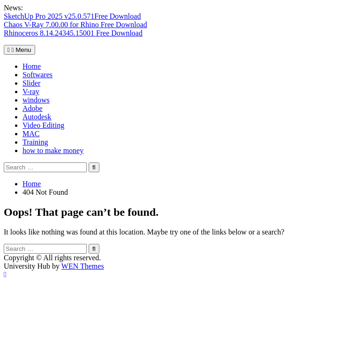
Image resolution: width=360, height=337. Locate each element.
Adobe (32, 108)
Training (35, 142)
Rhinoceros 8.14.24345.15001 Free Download (73, 33)
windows (36, 100)
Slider (31, 83)
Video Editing (43, 125)
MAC (30, 134)
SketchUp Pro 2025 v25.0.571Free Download (72, 16)
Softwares (37, 75)
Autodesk (36, 117)
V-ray (30, 91)
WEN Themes (82, 266)
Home (31, 66)
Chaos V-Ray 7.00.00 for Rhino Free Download (75, 25)
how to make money (52, 150)
